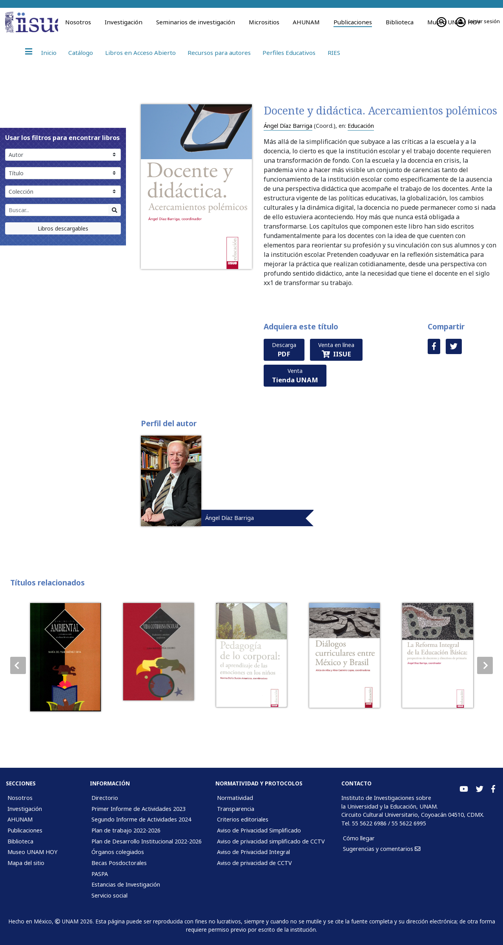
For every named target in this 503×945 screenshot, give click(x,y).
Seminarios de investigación (195, 22)
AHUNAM (306, 22)
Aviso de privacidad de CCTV (254, 863)
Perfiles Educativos (288, 52)
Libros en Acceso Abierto (140, 52)
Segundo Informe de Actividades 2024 (141, 819)
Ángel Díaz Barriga (288, 125)
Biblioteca (400, 22)
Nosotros (78, 22)
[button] (485, 665)
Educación (361, 125)
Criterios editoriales (242, 819)
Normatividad (235, 797)
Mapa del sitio (25, 863)
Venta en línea (336, 349)
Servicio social (109, 895)
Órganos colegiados (117, 852)
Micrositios (264, 22)
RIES (334, 52)
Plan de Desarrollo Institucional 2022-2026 (146, 841)
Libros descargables (63, 228)
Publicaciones (353, 22)
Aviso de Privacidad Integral (253, 852)
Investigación (123, 22)
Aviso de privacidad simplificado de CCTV (271, 841)
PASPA (99, 874)
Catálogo (80, 52)
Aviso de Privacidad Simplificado (259, 830)
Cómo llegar (359, 838)
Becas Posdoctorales (119, 863)
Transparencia (235, 808)
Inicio (48, 52)
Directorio (104, 797)
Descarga (284, 349)
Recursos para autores (219, 52)
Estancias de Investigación (125, 884)
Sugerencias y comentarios (381, 848)
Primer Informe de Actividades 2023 (138, 808)
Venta (295, 375)
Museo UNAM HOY (32, 852)
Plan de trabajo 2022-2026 (125, 830)
